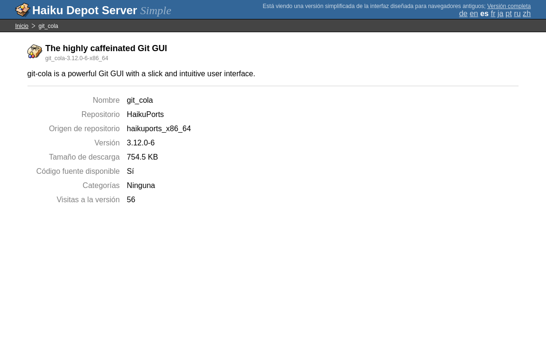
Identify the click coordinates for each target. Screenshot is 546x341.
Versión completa (509, 6)
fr (493, 13)
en (474, 13)
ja (500, 13)
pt (509, 13)
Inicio (21, 26)
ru (517, 13)
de (463, 13)
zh (527, 13)
